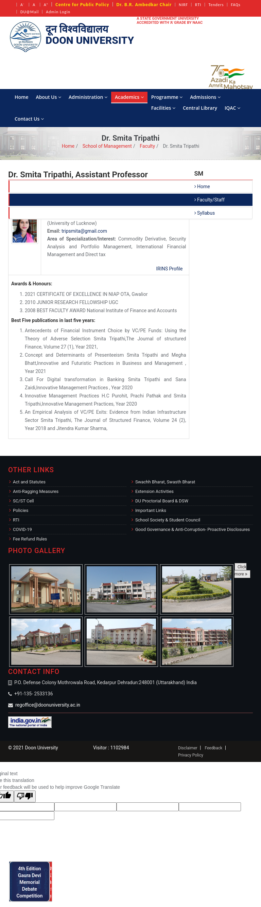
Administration (88, 97)
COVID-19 (22, 529)
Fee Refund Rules (30, 538)
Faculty (147, 146)
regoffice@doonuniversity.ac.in (47, 705)
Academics (129, 97)
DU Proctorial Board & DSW (161, 500)
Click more (240, 570)
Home (22, 97)
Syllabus (204, 213)
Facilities (163, 108)
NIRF (183, 4)
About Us (48, 97)
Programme (167, 97)
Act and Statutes (29, 481)
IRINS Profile (169, 268)
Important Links (150, 510)
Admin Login (58, 12)
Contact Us (29, 118)
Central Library (200, 108)
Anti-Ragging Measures (35, 491)
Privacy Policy (190, 755)
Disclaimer (187, 748)
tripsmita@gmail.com (84, 231)
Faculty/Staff (209, 199)
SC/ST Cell (23, 500)
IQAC (232, 108)
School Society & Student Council (167, 519)
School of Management (107, 146)
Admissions (205, 97)
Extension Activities (154, 491)
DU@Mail (29, 12)
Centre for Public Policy (82, 4)
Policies (20, 510)
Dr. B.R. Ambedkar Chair (144, 4)
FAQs (235, 4)
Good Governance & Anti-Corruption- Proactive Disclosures (192, 529)
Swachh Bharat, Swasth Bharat (165, 481)
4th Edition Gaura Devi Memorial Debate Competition (31, 881)
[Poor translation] (25, 796)
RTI (198, 4)
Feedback (213, 748)
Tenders (216, 4)
